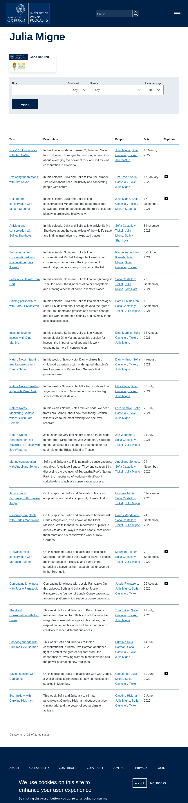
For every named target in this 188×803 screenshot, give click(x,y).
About (14, 768)
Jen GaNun (122, 160)
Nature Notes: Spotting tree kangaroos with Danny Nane (24, 364)
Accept (139, 783)
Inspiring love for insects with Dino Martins (20, 337)
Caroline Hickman (126, 695)
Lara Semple (123, 408)
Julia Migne (122, 150)
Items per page (153, 83)
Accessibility (39, 768)
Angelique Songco (127, 461)
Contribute (68, 768)
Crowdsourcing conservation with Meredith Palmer (20, 556)
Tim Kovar (121, 177)
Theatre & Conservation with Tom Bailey (24, 615)
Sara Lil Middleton (127, 301)
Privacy (141, 768)
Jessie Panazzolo (126, 583)
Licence (94, 83)
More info (102, 798)
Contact (119, 768)
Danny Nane (123, 359)
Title (14, 83)
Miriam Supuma (125, 208)
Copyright (95, 768)
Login (160, 768)
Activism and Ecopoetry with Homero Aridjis (24, 498)
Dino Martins (123, 332)
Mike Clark (122, 386)
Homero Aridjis (124, 493)
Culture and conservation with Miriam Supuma (20, 203)
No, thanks (158, 783)
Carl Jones (122, 673)
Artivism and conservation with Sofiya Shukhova (20, 230)
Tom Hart (131, 289)
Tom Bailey (122, 610)
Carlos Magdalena (127, 515)
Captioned (73, 83)
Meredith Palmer (126, 551)
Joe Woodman (124, 434)
